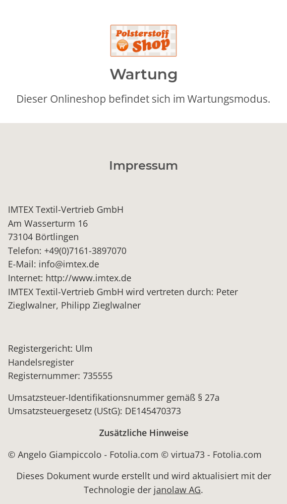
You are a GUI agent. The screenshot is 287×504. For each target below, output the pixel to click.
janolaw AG (177, 489)
